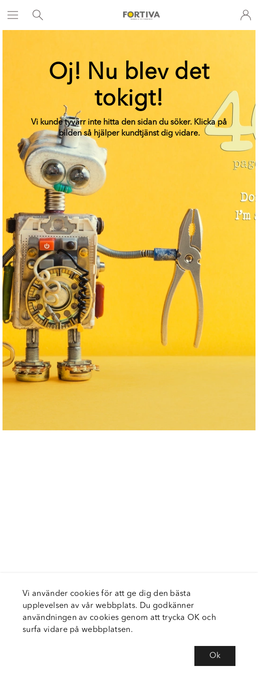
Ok (214, 656)
